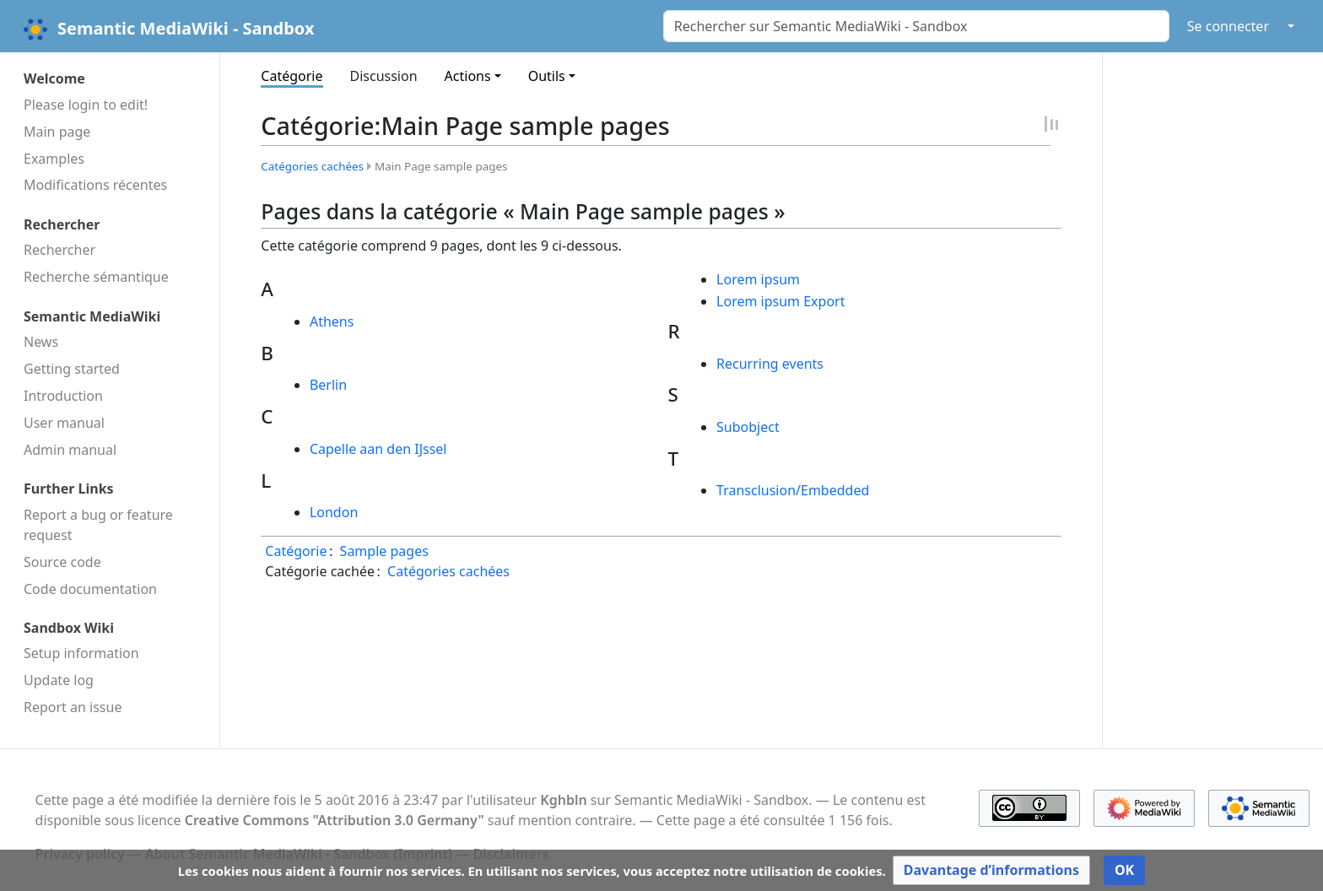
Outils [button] (546, 76)
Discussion (384, 76)
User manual (64, 422)
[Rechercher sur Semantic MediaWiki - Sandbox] (916, 26)
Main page (57, 131)
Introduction (63, 395)
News (41, 341)
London (334, 512)
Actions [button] (468, 76)
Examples (54, 158)
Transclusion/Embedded (792, 490)
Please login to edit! (86, 104)
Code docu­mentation (90, 589)
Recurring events (770, 363)
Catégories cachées (312, 166)
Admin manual (70, 449)
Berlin (328, 384)
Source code (62, 562)
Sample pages (384, 551)
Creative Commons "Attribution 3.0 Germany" (334, 820)
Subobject (748, 427)
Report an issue (73, 707)
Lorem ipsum (758, 279)
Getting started (72, 368)
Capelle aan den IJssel (378, 449)
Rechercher (59, 249)
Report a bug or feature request (98, 524)
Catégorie (291, 76)
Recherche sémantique (96, 276)
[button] (991, 870)
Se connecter (1228, 26)
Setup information (81, 653)
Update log (59, 680)
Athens (332, 321)
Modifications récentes (95, 185)
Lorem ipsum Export (780, 301)
